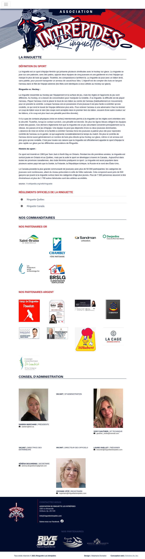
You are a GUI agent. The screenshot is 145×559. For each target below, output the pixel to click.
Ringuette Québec (35, 199)
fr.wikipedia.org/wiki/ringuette (39, 183)
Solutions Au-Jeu (131, 556)
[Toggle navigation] (6, 4)
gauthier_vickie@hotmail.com (106, 433)
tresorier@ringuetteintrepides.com (108, 450)
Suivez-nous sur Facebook (51, 522)
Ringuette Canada (35, 206)
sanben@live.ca (26, 427)
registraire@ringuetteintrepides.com (71, 493)
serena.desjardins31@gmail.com (33, 466)
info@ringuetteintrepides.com (50, 516)
